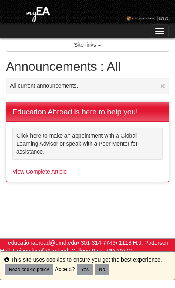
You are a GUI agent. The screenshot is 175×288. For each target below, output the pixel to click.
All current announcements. (87, 85)
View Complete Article (39, 171)
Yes (85, 269)
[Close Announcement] (162, 86)
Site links (87, 45)
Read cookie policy (29, 269)
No (102, 269)
